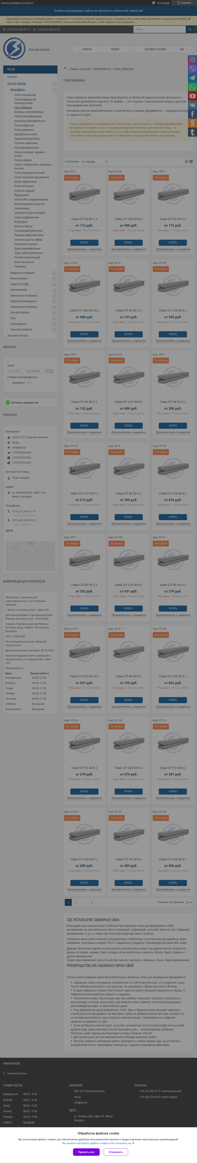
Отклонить (116, 1152)
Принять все (86, 1152)
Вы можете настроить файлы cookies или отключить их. (97, 1143)
